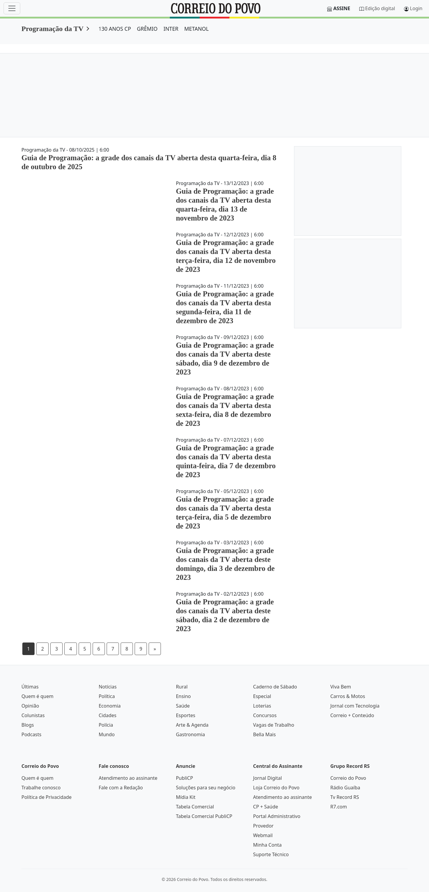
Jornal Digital (267, 778)
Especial (262, 696)
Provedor (263, 825)
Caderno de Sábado (275, 686)
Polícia (106, 725)
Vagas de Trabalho (273, 725)
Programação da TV (52, 29)
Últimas (29, 686)
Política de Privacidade (46, 797)
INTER (171, 28)
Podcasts (31, 734)
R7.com (338, 806)
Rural (181, 686)
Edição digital (380, 8)
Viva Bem (340, 686)
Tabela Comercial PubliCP (204, 816)
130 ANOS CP (114, 28)
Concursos (265, 715)
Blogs (27, 725)
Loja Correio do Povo (276, 787)
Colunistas (33, 715)
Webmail (263, 835)
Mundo (107, 734)
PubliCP (184, 778)
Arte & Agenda (192, 725)
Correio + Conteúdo (352, 715)
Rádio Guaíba (345, 787)
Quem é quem (37, 696)
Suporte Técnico (271, 854)
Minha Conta (267, 845)
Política (107, 696)
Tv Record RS (344, 797)
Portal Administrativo (277, 816)
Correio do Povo (348, 778)
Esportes (185, 715)
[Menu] (12, 8)
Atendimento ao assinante (128, 778)
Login (416, 8)
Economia (110, 705)
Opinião (30, 705)
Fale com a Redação (121, 787)
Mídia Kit (185, 797)
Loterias (262, 705)
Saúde (183, 705)
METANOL (196, 28)
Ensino (183, 696)
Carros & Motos (347, 696)
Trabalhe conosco (40, 787)
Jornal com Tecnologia (355, 705)
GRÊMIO (147, 28)
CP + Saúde (265, 806)
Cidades (107, 715)
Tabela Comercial (195, 806)
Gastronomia (190, 734)
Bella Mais (264, 734)
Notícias (107, 686)
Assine (341, 8)
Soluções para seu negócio (205, 787)
